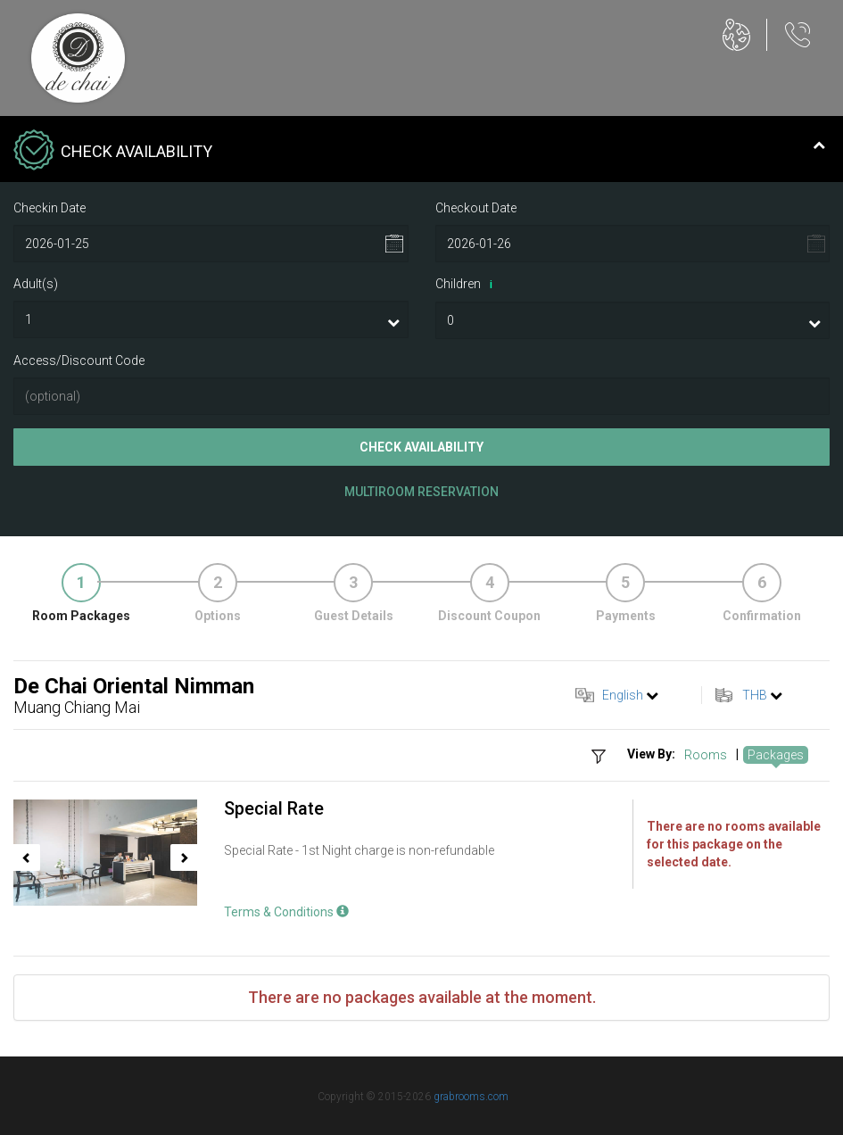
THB (754, 695)
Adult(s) (35, 284)
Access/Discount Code (79, 360)
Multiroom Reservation (421, 492)
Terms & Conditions (286, 912)
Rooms (705, 755)
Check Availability (421, 447)
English (622, 695)
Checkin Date (49, 208)
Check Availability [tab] (419, 151)
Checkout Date (476, 208)
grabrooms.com (471, 1096)
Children (467, 285)
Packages (776, 755)
